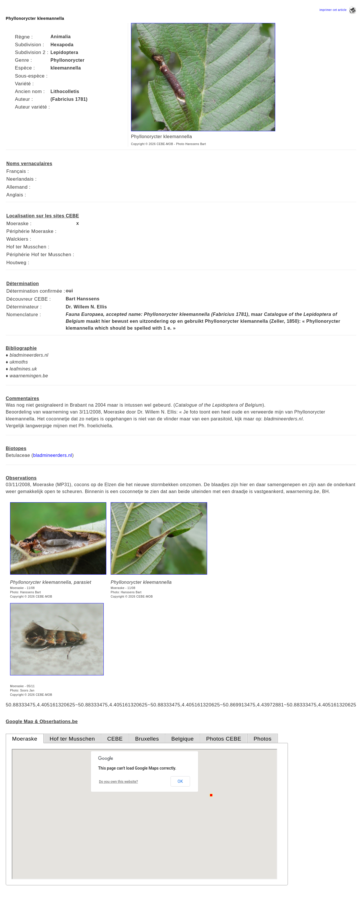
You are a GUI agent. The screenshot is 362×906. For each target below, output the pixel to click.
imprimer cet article (337, 9)
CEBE (115, 739)
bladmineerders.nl (52, 455)
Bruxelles (147, 739)
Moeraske (24, 739)
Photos (263, 739)
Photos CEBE (223, 739)
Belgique (182, 739)
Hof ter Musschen (72, 739)
